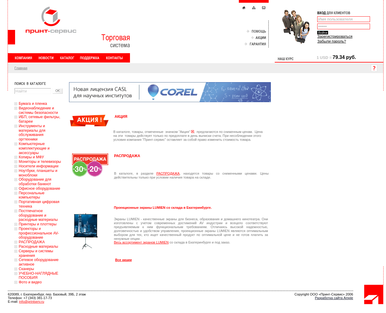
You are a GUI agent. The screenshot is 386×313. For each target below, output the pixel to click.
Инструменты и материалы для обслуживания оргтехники (32, 132)
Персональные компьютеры (31, 195)
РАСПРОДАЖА (32, 242)
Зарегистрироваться (334, 36)
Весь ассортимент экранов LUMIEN (141, 242)
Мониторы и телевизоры (40, 162)
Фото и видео (30, 282)
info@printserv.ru (31, 301)
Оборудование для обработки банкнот (35, 181)
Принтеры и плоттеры (37, 224)
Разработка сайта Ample (334, 298)
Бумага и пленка (33, 104)
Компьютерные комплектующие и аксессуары (34, 148)
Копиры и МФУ (31, 157)
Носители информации (39, 166)
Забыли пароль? (331, 41)
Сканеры (26, 269)
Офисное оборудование (39, 188)
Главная (20, 68)
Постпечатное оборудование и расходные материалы (38, 215)
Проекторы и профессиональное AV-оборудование (39, 233)
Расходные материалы (38, 246)
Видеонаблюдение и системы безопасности (38, 110)
